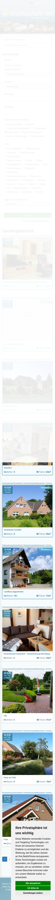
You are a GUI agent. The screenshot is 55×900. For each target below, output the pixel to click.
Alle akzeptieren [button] (33, 883)
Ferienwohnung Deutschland (12, 483)
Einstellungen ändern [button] (33, 893)
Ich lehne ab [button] (33, 888)
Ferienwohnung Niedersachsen (34, 483)
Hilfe (4, 887)
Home (5, 884)
